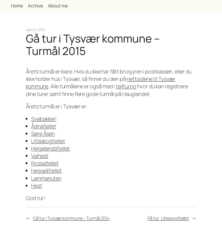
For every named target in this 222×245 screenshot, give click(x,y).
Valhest (39, 155)
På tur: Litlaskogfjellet (168, 218)
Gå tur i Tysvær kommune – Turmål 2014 (71, 218)
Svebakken (43, 118)
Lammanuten (46, 178)
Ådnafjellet (43, 126)
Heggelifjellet (46, 170)
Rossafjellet (45, 163)
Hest (36, 185)
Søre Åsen (43, 133)
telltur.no (126, 86)
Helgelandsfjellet (50, 148)
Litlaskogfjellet (48, 141)
